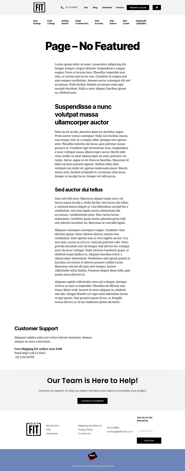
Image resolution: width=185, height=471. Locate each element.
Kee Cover (126, 22)
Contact (120, 7)
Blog (95, 7)
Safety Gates (65, 22)
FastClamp (51, 22)
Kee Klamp (37, 22)
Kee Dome (113, 22)
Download (107, 7)
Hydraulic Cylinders (141, 22)
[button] (157, 7)
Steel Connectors (81, 22)
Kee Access (99, 22)
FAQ (86, 7)
